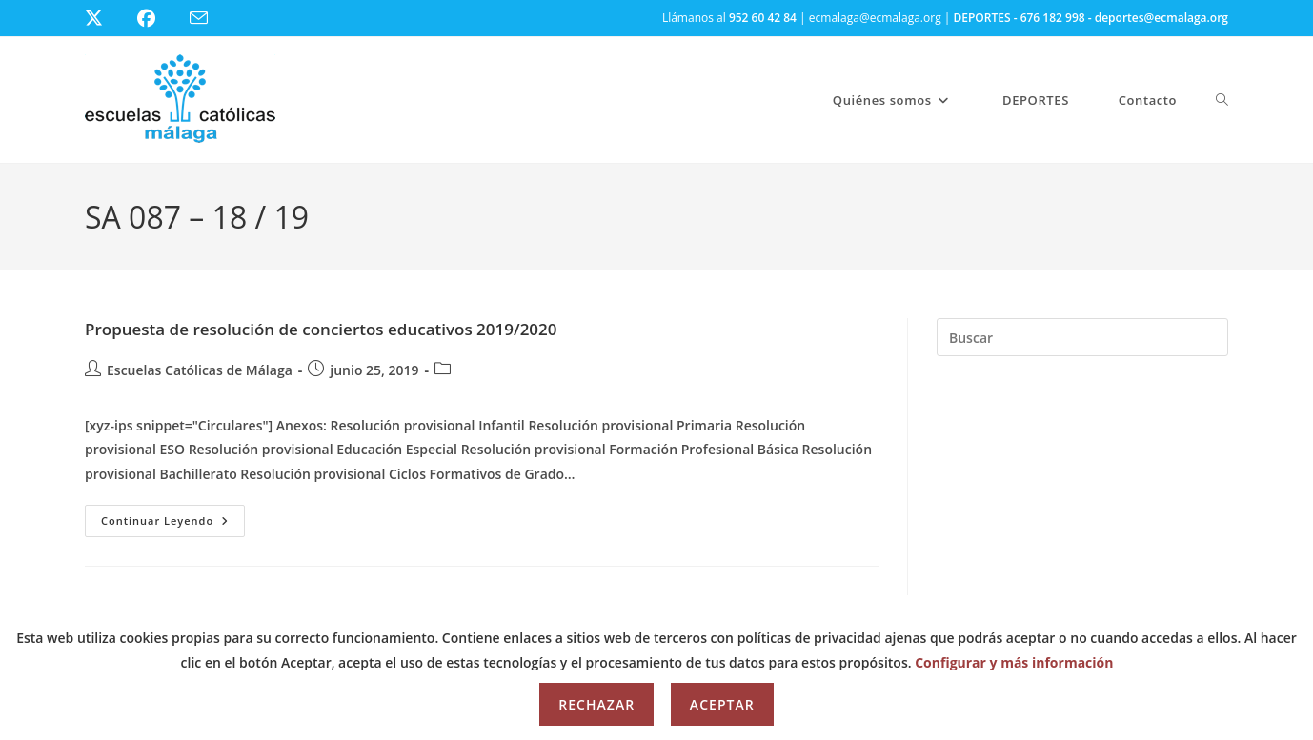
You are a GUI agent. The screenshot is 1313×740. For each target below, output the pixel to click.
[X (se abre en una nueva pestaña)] (108, 18)
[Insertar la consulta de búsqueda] (1082, 337)
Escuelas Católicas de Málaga (200, 370)
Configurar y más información (1014, 662)
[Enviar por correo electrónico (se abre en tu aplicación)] (210, 19)
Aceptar (722, 704)
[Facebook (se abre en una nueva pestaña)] (157, 18)
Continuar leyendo (173, 524)
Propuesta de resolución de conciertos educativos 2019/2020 (321, 329)
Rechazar (596, 704)
